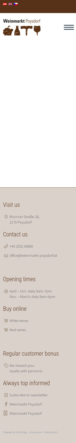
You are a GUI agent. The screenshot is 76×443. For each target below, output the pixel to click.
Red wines (18, 329)
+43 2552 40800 (21, 246)
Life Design (22, 432)
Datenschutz (51, 432)
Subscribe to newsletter (29, 394)
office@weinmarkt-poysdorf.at (33, 255)
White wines (19, 320)
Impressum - (37, 432)
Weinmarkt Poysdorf (26, 404)
